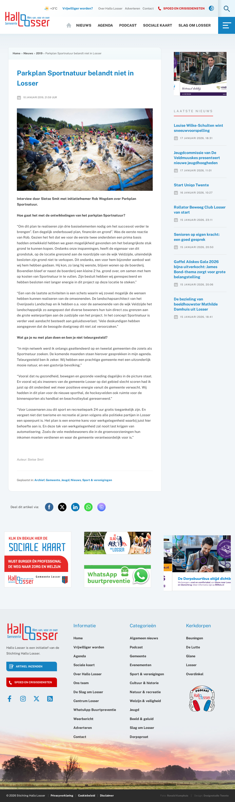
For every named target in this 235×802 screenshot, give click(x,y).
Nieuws (83, 25)
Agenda (105, 25)
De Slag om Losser (88, 692)
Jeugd (65, 480)
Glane (190, 656)
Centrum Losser (86, 701)
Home (69, 25)
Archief (39, 480)
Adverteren (132, 8)
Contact (148, 8)
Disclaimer (107, 795)
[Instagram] (23, 699)
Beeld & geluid (142, 719)
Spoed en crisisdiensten (33, 682)
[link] (211, 8)
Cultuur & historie (144, 683)
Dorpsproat (139, 737)
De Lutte (193, 647)
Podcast (128, 25)
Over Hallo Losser (110, 8)
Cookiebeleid (86, 795)
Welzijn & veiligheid (145, 701)
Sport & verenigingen (97, 480)
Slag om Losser (194, 25)
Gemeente (53, 480)
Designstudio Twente (216, 795)
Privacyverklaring (62, 795)
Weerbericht (83, 719)
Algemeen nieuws (144, 638)
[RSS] (50, 699)
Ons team (81, 683)
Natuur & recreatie (145, 692)
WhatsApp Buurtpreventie (94, 710)
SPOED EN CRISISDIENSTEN (184, 8)
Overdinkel (194, 674)
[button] (226, 9)
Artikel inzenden (29, 666)
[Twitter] (36, 699)
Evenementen (140, 665)
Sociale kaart (157, 25)
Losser (191, 665)
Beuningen (194, 638)
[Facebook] (9, 699)
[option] (200, 74)
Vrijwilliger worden (88, 647)
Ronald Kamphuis (177, 795)
